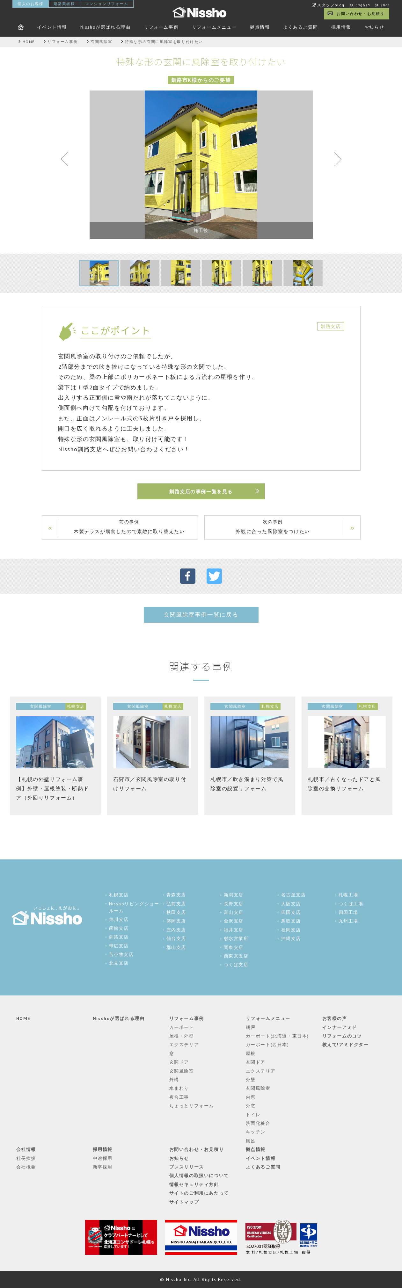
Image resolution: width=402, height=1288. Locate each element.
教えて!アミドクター (345, 1044)
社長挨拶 (26, 1158)
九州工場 (348, 921)
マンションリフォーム (106, 3)
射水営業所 (236, 938)
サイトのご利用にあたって (199, 1193)
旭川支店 (119, 919)
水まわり (179, 1088)
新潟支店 (234, 895)
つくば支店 (236, 964)
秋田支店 (176, 912)
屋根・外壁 (181, 1036)
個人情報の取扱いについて (199, 1175)
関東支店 (234, 947)
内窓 (251, 1097)
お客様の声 (334, 1018)
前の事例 (129, 527)
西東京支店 (236, 956)
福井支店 (234, 930)
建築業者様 (64, 3)
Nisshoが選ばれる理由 (105, 27)
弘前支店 (176, 904)
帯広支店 (119, 946)
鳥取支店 (291, 921)
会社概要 (26, 1167)
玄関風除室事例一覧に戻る (201, 614)
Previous (67, 160)
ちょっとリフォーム (191, 1106)
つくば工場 (351, 904)
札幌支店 (119, 895)
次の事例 (272, 527)
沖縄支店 (291, 938)
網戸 (251, 1027)
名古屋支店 (293, 895)
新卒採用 (103, 1167)
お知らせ (374, 27)
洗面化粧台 (258, 1123)
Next (335, 160)
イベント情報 (52, 27)
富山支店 (234, 912)
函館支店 (119, 928)
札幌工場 (348, 895)
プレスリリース (186, 1167)
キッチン (256, 1132)
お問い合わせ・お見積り (360, 13)
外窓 (251, 1106)
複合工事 (179, 1097)
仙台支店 (176, 938)
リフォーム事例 (161, 27)
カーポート (181, 1027)
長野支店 (234, 904)
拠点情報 (260, 27)
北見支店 (119, 963)
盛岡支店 (176, 921)
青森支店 (176, 895)
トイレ (253, 1115)
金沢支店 (234, 921)
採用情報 (341, 27)
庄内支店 (176, 930)
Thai (385, 5)
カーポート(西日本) (267, 1044)
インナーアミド (339, 1027)
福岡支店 (291, 930)
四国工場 (348, 912)
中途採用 (103, 1158)
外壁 (251, 1079)
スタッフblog (331, 5)
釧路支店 (119, 937)
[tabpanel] (201, 164)
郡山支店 (176, 947)
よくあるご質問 (300, 27)
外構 (174, 1079)
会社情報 (26, 1149)
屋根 (251, 1053)
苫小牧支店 (121, 954)
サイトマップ (184, 1202)
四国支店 (291, 912)
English (362, 5)
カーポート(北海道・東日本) (277, 1036)
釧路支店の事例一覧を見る (201, 491)
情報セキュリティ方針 (194, 1184)
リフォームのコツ (342, 1036)
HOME (23, 1018)
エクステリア (184, 1044)
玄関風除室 (181, 1071)
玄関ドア (179, 1062)
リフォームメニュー (214, 27)
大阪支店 (291, 904)
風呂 (251, 1141)
